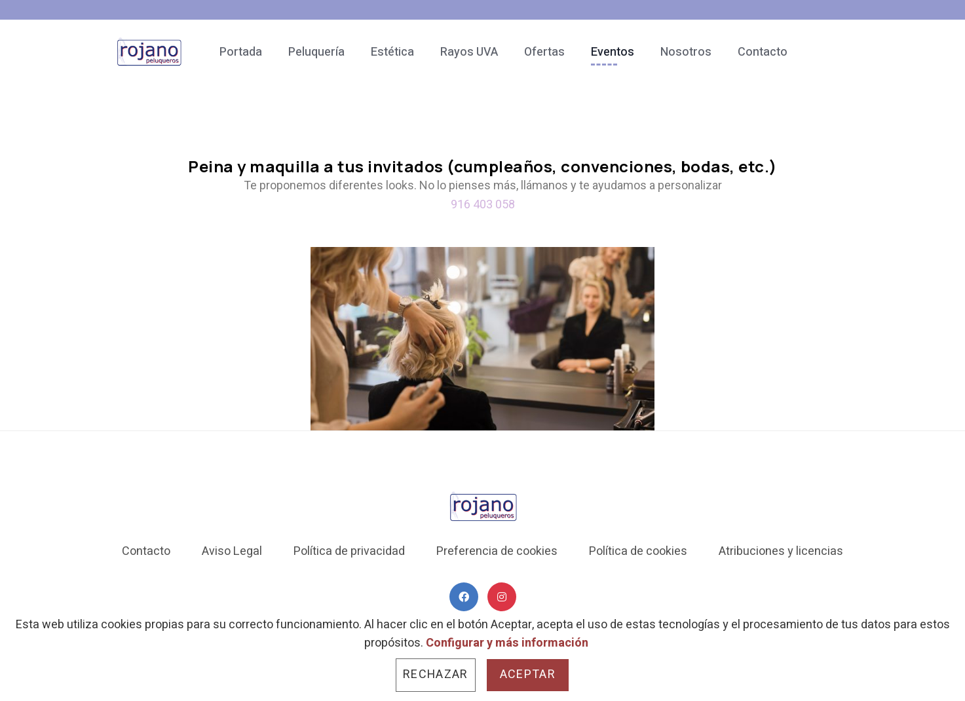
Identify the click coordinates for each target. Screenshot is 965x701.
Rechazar (435, 674)
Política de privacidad (349, 551)
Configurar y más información (507, 643)
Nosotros (685, 52)
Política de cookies (638, 551)
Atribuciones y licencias (781, 551)
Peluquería (316, 52)
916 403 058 (483, 204)
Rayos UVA (469, 52)
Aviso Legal (232, 551)
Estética (392, 52)
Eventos (612, 52)
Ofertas (544, 52)
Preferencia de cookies (497, 551)
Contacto (762, 52)
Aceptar (528, 674)
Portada (240, 52)
